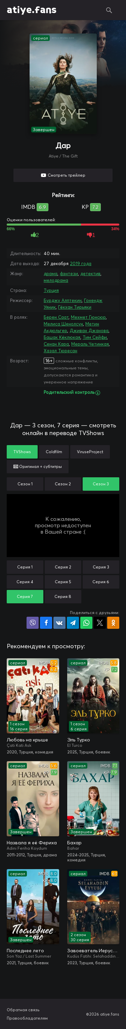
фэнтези (69, 273)
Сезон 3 (101, 483)
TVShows (22, 451)
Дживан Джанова (89, 330)
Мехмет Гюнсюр (88, 317)
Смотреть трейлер (66, 175)
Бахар (74, 843)
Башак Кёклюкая (62, 337)
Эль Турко (78, 740)
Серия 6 (100, 581)
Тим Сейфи (95, 337)
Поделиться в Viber (33, 623)
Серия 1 (25, 566)
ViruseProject (90, 451)
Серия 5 (63, 581)
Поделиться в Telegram (73, 623)
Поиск (109, 10)
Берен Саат (56, 317)
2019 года (80, 263)
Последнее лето (25, 951)
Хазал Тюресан (60, 350)
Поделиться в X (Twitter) (100, 623)
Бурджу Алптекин (63, 300)
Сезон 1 (25, 483)
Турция (51, 290)
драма (50, 273)
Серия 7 (25, 596)
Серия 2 (63, 566)
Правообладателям (27, 1018)
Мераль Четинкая (90, 344)
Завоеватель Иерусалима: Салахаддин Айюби (93, 951)
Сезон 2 (63, 483)
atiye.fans (31, 10)
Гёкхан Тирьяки (74, 307)
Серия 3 (101, 566)
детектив (90, 273)
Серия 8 (62, 596)
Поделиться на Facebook (46, 623)
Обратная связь (23, 1009)
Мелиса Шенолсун (63, 323)
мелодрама (56, 280)
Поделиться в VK (59, 623)
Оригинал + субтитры (37, 466)
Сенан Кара (56, 344)
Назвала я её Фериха (32, 843)
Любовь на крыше (27, 740)
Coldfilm (54, 451)
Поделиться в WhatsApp (86, 623)
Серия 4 (24, 581)
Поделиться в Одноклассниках (113, 623)
